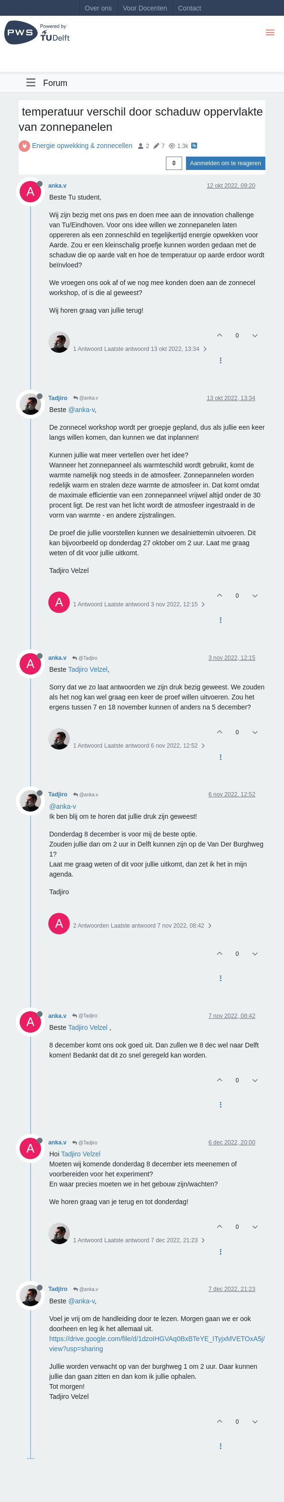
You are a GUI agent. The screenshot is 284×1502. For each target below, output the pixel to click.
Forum (55, 83)
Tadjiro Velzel (88, 669)
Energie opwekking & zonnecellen (82, 145)
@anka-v (81, 409)
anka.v (57, 185)
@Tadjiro (84, 658)
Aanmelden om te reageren (225, 163)
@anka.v (85, 398)
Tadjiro (57, 398)
